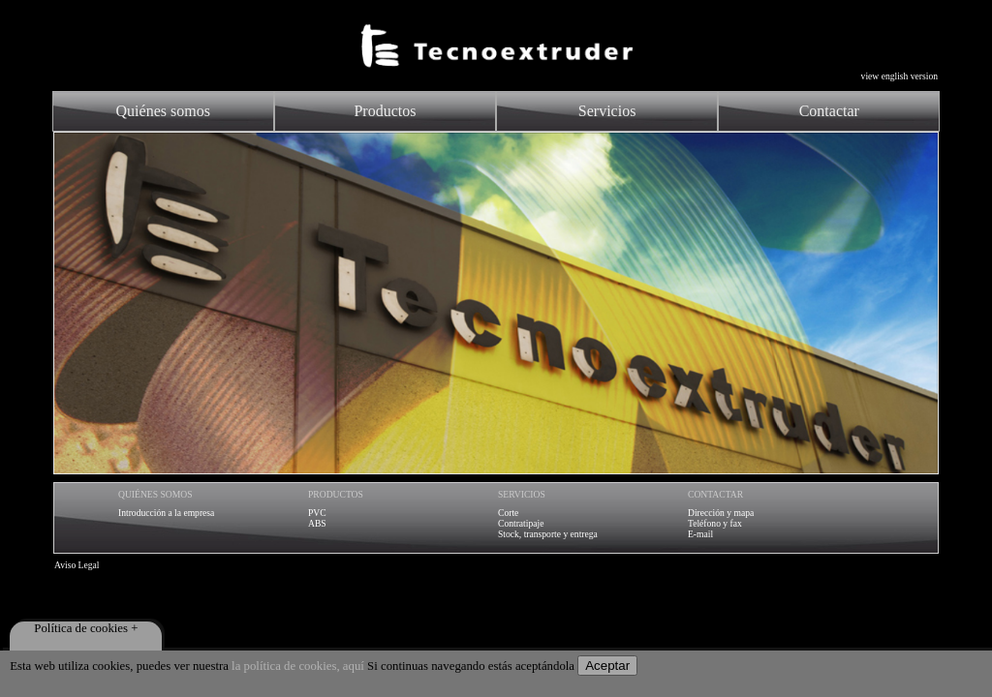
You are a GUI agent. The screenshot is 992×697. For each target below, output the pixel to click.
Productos (385, 111)
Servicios (607, 111)
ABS (317, 523)
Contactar (829, 111)
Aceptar (607, 665)
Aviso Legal (76, 565)
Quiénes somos (163, 111)
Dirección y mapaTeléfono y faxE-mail (721, 523)
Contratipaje (520, 523)
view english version (899, 76)
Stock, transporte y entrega (548, 534)
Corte (508, 512)
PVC (317, 512)
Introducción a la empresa (166, 512)
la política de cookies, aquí (298, 666)
